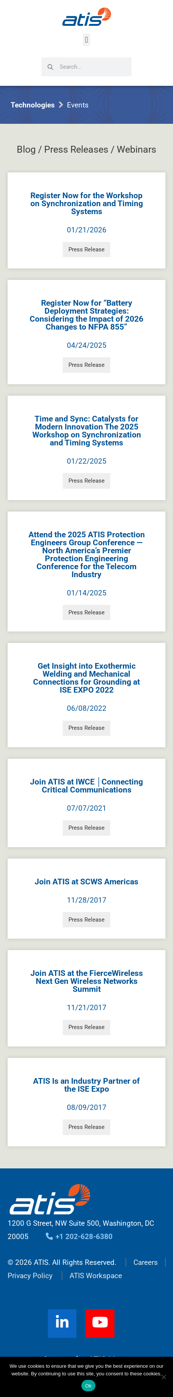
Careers (145, 1262)
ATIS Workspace (96, 1275)
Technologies (33, 105)
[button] (86, 39)
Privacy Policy (30, 1275)
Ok (88, 1386)
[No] (163, 1377)
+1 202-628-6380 (79, 1236)
